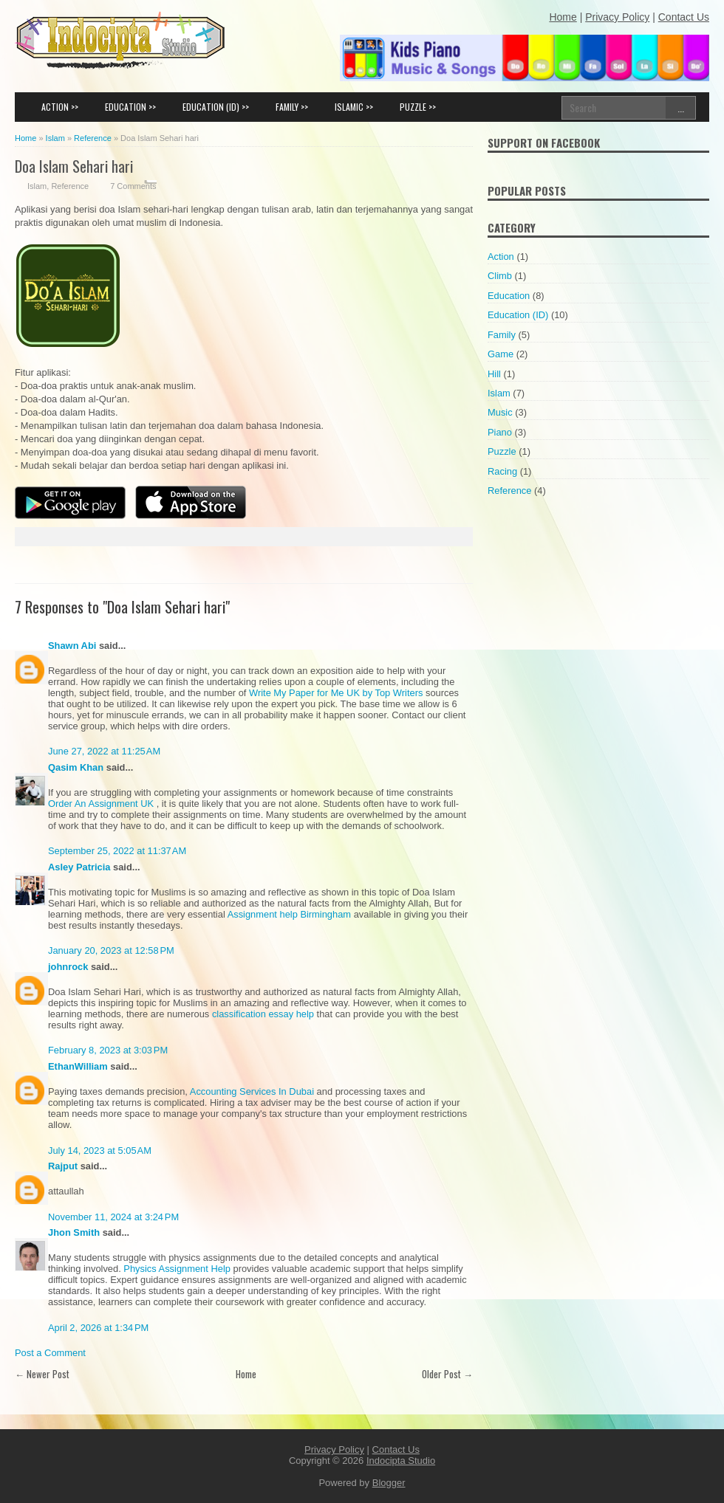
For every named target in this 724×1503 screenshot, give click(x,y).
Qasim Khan (75, 767)
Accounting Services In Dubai (252, 1091)
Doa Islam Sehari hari (74, 165)
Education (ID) (518, 314)
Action (501, 256)
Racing (502, 471)
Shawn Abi (72, 645)
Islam (37, 186)
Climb (500, 275)
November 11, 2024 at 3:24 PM (113, 1216)
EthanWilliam (78, 1066)
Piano (500, 432)
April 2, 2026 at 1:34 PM (98, 1327)
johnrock (68, 966)
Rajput (63, 1166)
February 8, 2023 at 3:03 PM (108, 1050)
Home (246, 1373)
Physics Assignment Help (176, 1268)
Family (502, 334)
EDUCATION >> (130, 106)
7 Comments (133, 186)
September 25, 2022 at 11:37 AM (117, 850)
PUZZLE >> (418, 106)
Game (500, 354)
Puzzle (502, 451)
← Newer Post (42, 1373)
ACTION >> (59, 106)
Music (500, 412)
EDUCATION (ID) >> (215, 106)
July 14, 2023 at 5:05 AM (99, 1150)
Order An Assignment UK (102, 803)
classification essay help (263, 1013)
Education (509, 295)
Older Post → (447, 1373)
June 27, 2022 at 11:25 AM (104, 751)
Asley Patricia (79, 867)
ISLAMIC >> (354, 106)
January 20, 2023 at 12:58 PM (111, 950)
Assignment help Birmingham (289, 914)
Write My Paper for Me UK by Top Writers (336, 692)
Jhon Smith (74, 1232)
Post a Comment (50, 1352)
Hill (494, 373)
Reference (70, 186)
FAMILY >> (292, 106)
